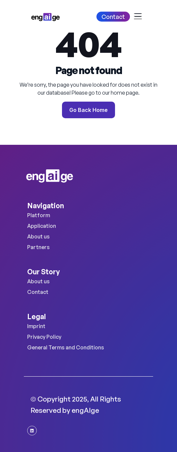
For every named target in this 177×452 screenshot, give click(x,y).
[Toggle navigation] (140, 16)
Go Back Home (88, 110)
